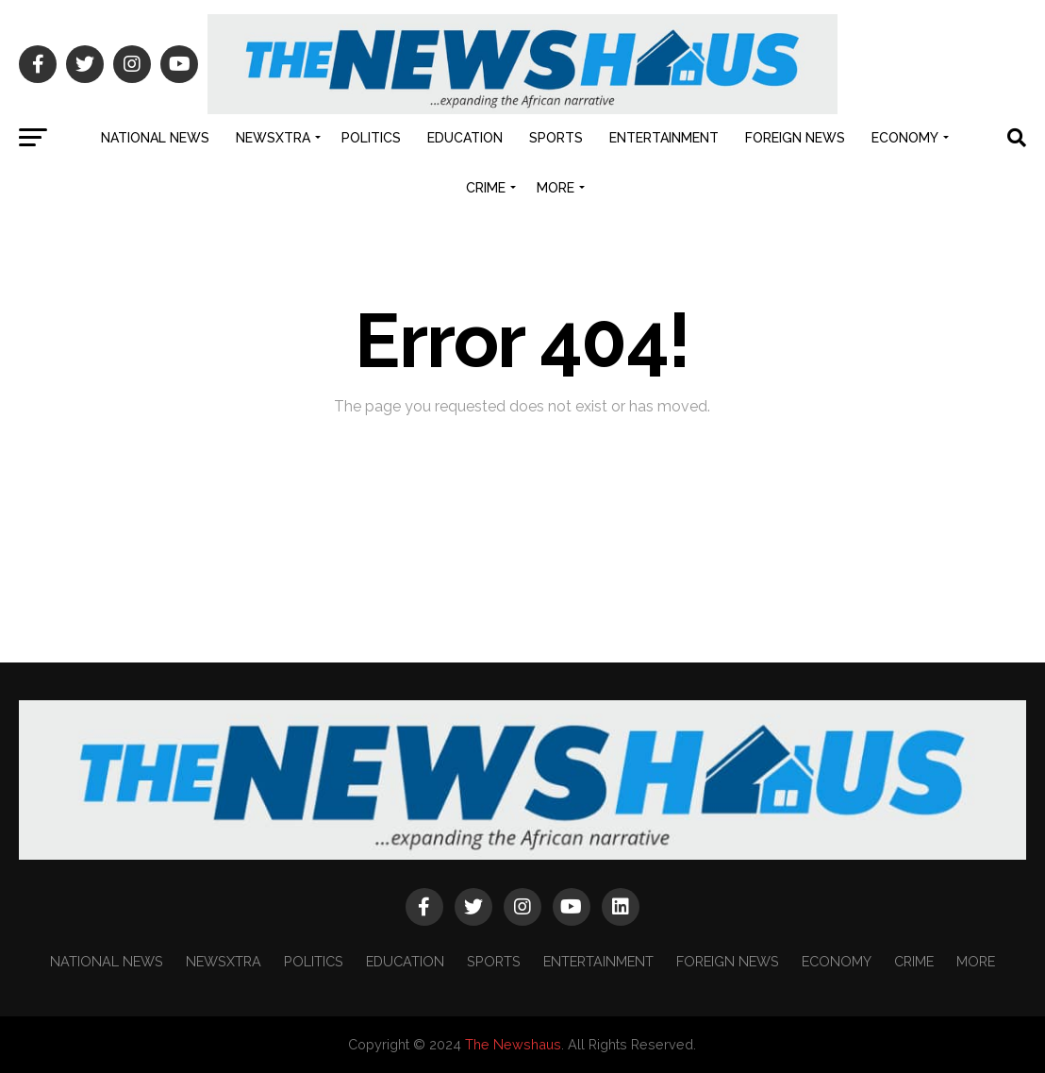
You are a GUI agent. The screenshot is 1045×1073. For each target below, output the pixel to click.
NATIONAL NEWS (155, 137)
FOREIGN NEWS (795, 137)
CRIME (486, 187)
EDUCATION (465, 137)
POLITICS (371, 137)
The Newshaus (513, 1044)
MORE (555, 187)
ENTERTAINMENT (664, 137)
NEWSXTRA (273, 137)
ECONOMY (904, 137)
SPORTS (556, 137)
